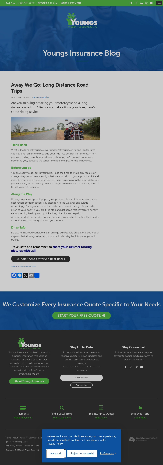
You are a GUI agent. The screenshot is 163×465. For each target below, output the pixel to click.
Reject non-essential (82, 453)
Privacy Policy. (55, 444)
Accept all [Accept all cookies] (55, 453)
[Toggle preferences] (108, 453)
